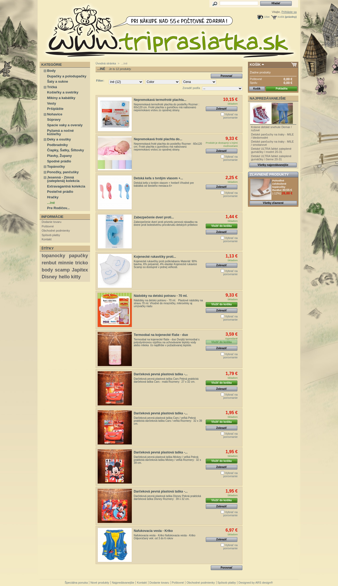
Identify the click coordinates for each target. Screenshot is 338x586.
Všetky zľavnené (273, 202)
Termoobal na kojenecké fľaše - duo (161, 335)
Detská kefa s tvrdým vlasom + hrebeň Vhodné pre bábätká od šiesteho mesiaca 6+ (164, 184)
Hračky (52, 197)
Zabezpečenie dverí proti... (154, 217)
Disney (49, 276)
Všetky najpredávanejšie (273, 164)
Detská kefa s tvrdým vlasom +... (158, 178)
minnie (65, 262)
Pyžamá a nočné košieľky (60, 132)
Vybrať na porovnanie (230, 116)
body (47, 270)
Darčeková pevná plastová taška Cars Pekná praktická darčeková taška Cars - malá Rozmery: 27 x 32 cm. (166, 380)
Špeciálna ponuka (76, 582)
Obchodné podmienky (56, 230)
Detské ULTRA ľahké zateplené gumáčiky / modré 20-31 (271, 150)
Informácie (52, 217)
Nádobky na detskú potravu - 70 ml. (161, 296)
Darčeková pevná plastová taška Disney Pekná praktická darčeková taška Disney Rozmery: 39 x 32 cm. (167, 497)
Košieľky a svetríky (62, 92)
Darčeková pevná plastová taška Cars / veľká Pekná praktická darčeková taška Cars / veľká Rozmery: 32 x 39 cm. (168, 420)
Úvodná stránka (106, 63)
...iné (51, 203)
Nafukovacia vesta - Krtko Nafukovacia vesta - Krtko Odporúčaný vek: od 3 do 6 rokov (164, 537)
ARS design (263, 582)
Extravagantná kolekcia (66, 186)
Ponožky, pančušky (63, 172)
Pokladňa (281, 88)
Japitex (80, 270)
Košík (281, 16)
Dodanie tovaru (52, 221)
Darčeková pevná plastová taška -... (161, 374)
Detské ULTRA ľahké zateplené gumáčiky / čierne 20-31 (271, 157)
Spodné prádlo (59, 161)
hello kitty (70, 276)
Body (51, 71)
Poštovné (48, 226)
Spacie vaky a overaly (64, 125)
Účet (266, 16)
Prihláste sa (289, 11)
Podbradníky (57, 145)
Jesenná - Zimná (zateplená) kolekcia (63, 179)
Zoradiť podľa (191, 88)
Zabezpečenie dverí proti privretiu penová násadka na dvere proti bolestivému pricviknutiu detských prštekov (166, 223)
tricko (81, 262)
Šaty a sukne (57, 81)
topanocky (53, 255)
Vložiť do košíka (221, 225)
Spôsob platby (51, 235)
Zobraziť (221, 108)
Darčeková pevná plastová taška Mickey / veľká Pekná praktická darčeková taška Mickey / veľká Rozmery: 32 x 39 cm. (167, 460)
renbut (49, 262)
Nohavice (54, 114)
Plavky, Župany (59, 156)
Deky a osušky (59, 139)
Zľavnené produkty (269, 174)
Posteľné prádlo (60, 192)
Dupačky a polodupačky (66, 76)
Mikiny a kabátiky (61, 98)
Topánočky (56, 166)
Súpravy (53, 119)
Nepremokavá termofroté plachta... (160, 100)
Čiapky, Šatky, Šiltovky (65, 150)
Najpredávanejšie (268, 98)
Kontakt (46, 239)
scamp (62, 270)
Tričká (52, 87)
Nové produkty (99, 582)
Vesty (51, 103)
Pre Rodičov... (58, 208)
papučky (78, 255)
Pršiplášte (55, 109)
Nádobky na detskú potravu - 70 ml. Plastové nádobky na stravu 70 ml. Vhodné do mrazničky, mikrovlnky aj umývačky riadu (168, 303)
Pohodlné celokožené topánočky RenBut (279, 185)
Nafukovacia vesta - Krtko (153, 531)
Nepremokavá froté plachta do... (158, 139)
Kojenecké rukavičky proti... (155, 257)
